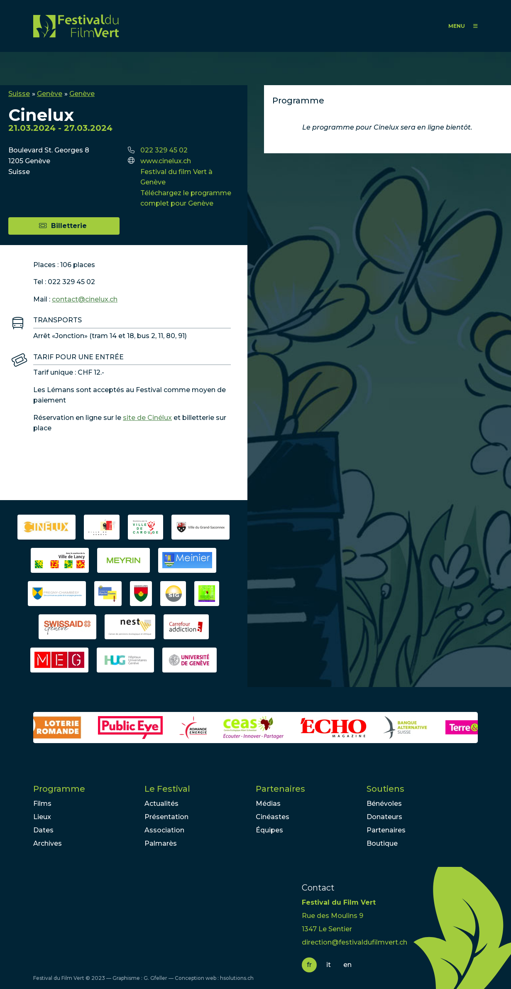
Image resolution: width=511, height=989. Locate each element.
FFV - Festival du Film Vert (76, 26)
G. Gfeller (155, 978)
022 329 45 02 (164, 150)
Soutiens (385, 789)
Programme (59, 789)
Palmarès (160, 843)
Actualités (161, 803)
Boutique (382, 843)
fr (309, 965)
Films (42, 803)
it (328, 965)
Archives (47, 843)
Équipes (269, 830)
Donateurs (384, 817)
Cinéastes (272, 817)
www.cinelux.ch (165, 161)
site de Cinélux (147, 418)
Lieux (42, 817)
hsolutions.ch (237, 978)
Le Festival (167, 789)
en (347, 965)
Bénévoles (384, 803)
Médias (268, 803)
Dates (43, 830)
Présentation (166, 817)
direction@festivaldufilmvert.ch (354, 942)
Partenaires (280, 789)
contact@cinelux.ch (84, 299)
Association (164, 830)
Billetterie (69, 226)
